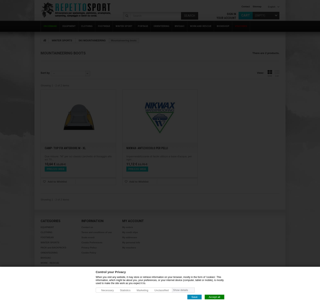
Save (194, 296)
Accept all (214, 296)
